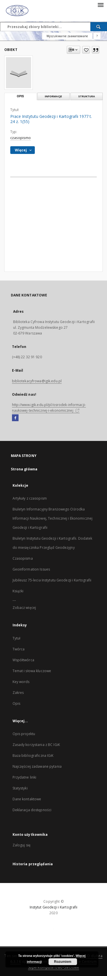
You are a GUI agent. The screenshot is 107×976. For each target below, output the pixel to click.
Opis (16, 703)
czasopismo (20, 137)
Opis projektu (24, 733)
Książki (18, 591)
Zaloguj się (22, 845)
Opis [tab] (20, 96)
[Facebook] (15, 418)
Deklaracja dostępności (32, 809)
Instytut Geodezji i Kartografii (54, 907)
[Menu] (100, 4)
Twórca (19, 649)
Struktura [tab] (86, 96)
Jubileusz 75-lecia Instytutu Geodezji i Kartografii (52, 580)
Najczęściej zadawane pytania (37, 766)
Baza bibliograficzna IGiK (33, 755)
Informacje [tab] (53, 96)
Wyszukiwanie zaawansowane (67, 36)
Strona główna (24, 469)
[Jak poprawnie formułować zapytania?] (97, 36)
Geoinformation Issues (31, 569)
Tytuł (17, 638)
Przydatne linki (25, 777)
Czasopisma (23, 558)
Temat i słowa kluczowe (32, 670)
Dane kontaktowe (27, 799)
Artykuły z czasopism (30, 498)
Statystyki (20, 788)
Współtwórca (23, 660)
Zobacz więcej (24, 607)
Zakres (18, 692)
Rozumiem (62, 962)
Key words (21, 681)
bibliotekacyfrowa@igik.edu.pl (37, 381)
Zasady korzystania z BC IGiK (36, 744)
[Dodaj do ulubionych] (86, 50)
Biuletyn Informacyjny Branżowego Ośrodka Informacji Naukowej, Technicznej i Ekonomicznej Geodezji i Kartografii (53, 518)
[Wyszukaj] (98, 26)
